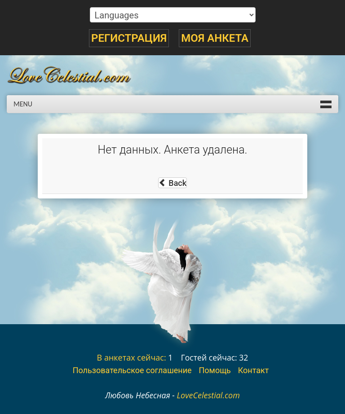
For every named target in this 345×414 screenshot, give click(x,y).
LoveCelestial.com (208, 395)
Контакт (253, 370)
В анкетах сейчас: (131, 357)
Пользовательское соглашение (132, 370)
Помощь (214, 370)
